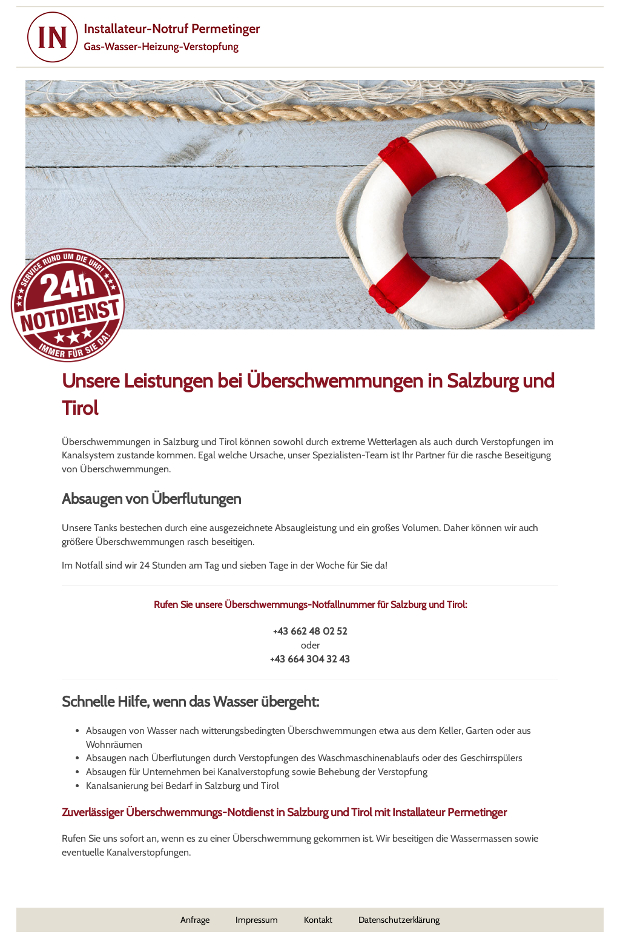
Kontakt (318, 919)
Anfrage (194, 919)
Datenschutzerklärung (399, 919)
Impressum (257, 919)
